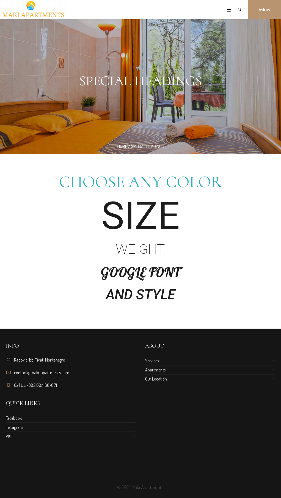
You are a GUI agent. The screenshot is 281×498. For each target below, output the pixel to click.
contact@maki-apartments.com (41, 372)
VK (8, 436)
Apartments (155, 370)
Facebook (14, 418)
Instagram (14, 427)
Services (152, 360)
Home (122, 146)
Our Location (156, 379)
